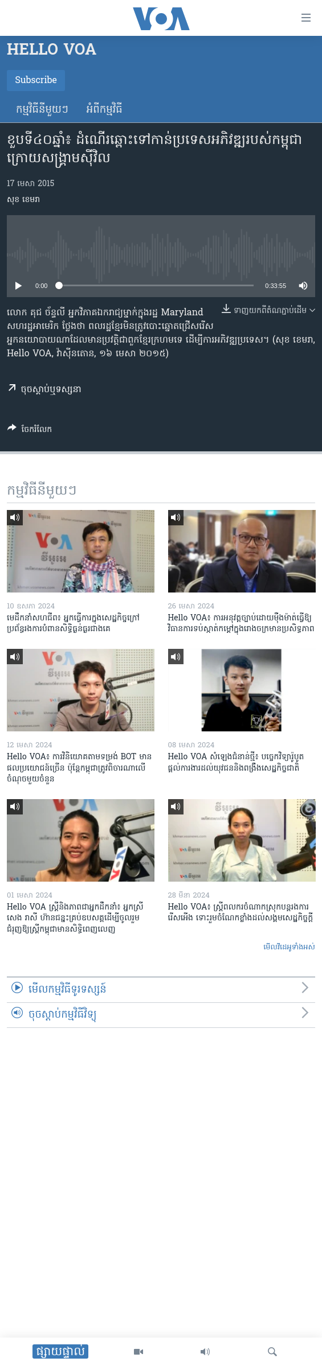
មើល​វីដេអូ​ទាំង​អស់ (289, 947)
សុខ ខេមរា (23, 200)
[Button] (29, 431)
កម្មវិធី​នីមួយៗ (42, 110)
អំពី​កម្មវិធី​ (105, 110)
